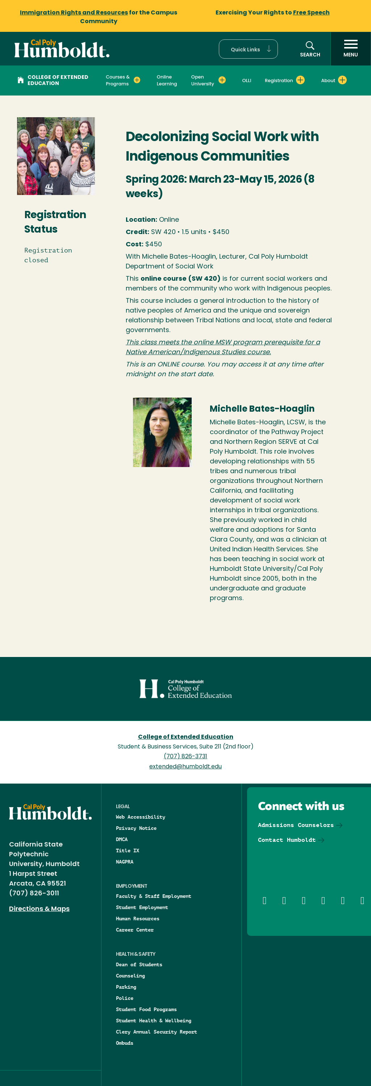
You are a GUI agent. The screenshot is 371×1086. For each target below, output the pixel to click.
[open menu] (350, 48)
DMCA (122, 839)
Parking (126, 987)
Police (124, 998)
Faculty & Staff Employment (153, 896)
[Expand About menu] (342, 80)
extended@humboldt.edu (185, 767)
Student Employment (142, 907)
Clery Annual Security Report (156, 1032)
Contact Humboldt (287, 839)
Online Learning (167, 80)
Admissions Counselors (296, 825)
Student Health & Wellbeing (153, 1020)
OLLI (246, 80)
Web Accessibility (140, 817)
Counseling (130, 976)
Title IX (127, 850)
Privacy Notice (136, 828)
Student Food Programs (146, 1009)
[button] (248, 49)
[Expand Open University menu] (222, 80)
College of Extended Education (52, 80)
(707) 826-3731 (185, 757)
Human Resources (137, 918)
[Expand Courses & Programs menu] (137, 80)
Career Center (135, 930)
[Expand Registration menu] (300, 80)
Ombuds (124, 1043)
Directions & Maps (39, 909)
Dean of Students (139, 964)
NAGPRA (124, 862)
